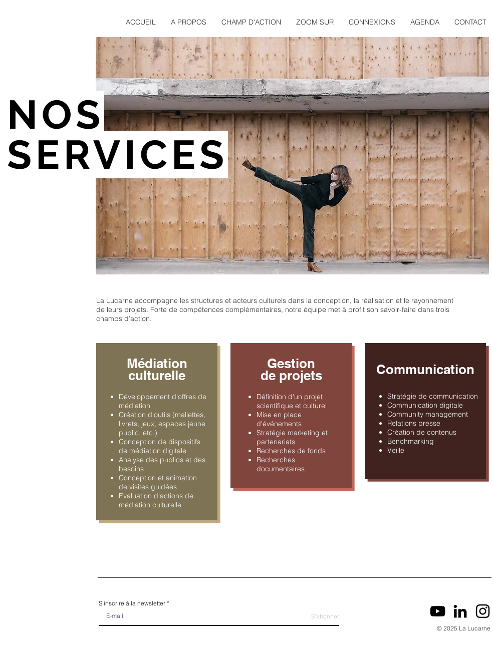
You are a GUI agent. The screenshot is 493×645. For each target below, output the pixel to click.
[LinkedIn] (460, 611)
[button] (188, 22)
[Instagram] (482, 611)
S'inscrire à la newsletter (132, 603)
